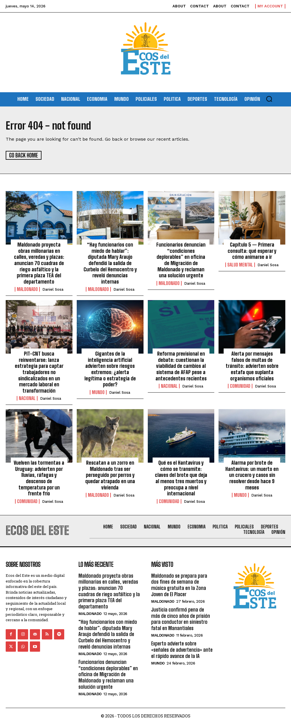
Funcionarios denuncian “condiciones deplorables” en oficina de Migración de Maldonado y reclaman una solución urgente (180, 259)
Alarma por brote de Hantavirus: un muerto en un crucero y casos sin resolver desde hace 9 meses (251, 474)
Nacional (27, 398)
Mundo (98, 392)
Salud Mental (240, 264)
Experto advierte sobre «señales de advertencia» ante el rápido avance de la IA (182, 649)
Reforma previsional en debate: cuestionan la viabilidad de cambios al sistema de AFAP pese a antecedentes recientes (181, 365)
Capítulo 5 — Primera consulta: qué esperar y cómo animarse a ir (252, 250)
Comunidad (240, 385)
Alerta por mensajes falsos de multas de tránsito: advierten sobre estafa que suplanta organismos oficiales (252, 365)
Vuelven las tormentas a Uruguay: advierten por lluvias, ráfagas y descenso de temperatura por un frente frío (39, 477)
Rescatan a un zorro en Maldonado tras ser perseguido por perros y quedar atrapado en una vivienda (110, 474)
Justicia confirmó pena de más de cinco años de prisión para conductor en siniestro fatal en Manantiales (180, 618)
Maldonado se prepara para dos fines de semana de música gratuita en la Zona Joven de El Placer (179, 584)
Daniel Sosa (52, 289)
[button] (269, 99)
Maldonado (27, 289)
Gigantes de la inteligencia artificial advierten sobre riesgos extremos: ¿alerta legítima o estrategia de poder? (110, 368)
